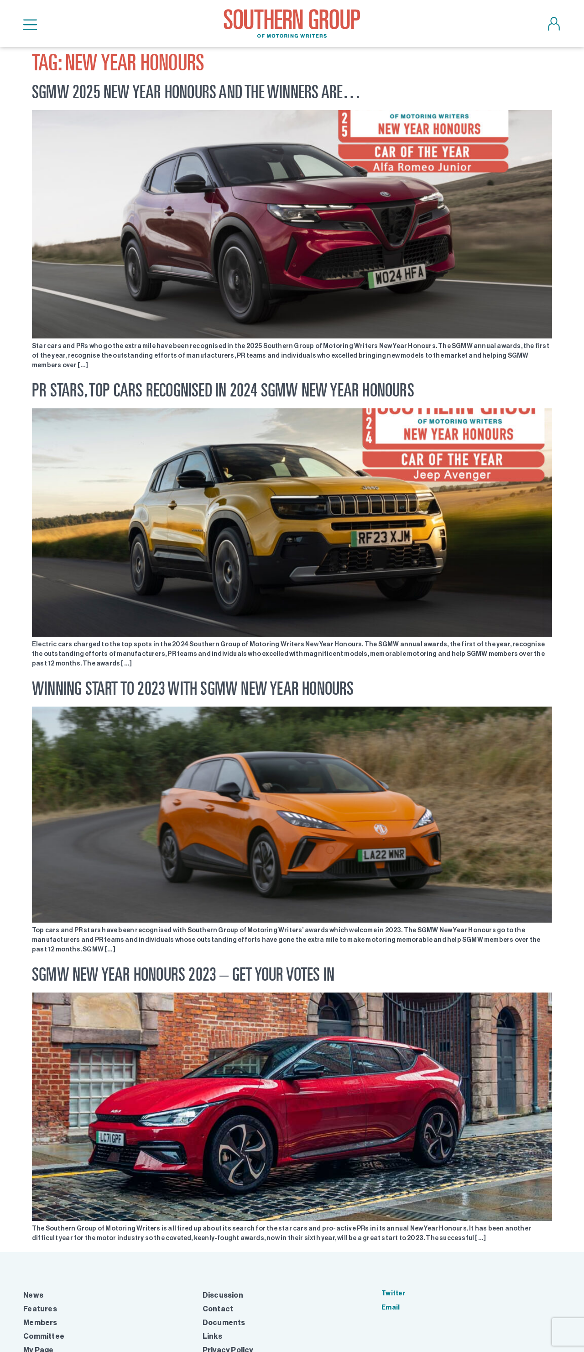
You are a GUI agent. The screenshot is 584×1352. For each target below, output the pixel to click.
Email (390, 1307)
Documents (224, 1322)
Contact (218, 1308)
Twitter (393, 1293)
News (33, 1295)
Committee (43, 1336)
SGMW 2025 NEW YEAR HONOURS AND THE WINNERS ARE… (196, 91)
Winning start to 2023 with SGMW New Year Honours (193, 688)
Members (40, 1322)
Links (212, 1336)
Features (40, 1308)
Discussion (223, 1295)
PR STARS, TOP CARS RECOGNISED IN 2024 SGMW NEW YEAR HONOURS (223, 390)
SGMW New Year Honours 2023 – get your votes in (183, 974)
